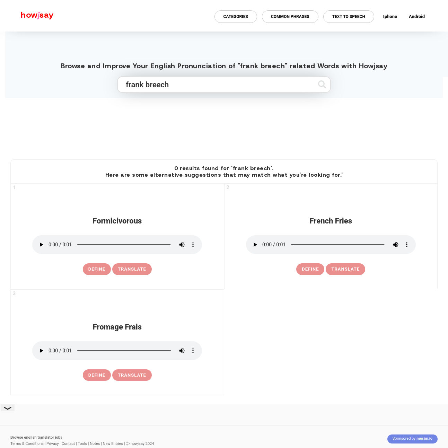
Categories (235, 16)
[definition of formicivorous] (97, 269)
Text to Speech (348, 16)
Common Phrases (290, 16)
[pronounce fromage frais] (117, 350)
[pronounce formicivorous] (117, 244)
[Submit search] (322, 84)
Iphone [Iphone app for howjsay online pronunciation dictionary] (390, 16)
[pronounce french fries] (331, 244)
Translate (132, 269)
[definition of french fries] (310, 269)
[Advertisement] (224, 125)
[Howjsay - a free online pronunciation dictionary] (27, 16)
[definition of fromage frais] (97, 375)
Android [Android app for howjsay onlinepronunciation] (417, 16)
